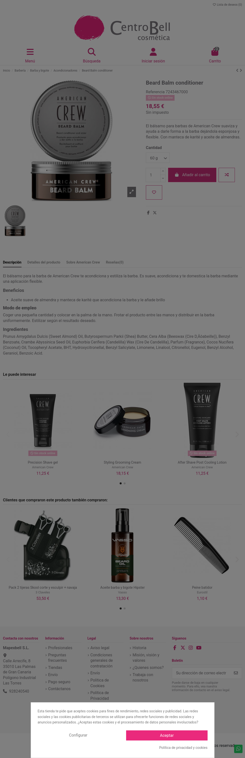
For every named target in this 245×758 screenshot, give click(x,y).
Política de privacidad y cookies (183, 748)
